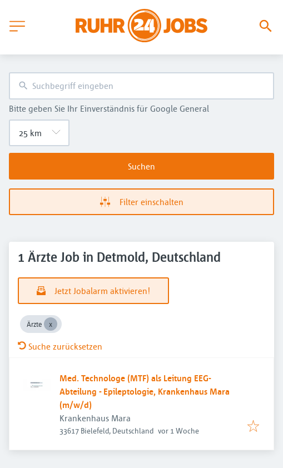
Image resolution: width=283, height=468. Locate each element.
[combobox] (141, 85)
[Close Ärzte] (50, 324)
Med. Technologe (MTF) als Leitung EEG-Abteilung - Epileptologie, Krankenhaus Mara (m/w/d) (144, 391)
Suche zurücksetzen (60, 346)
